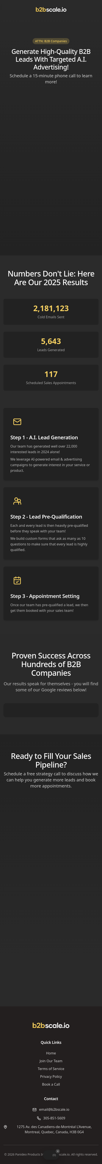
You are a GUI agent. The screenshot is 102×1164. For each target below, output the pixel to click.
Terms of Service (51, 1068)
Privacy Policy (51, 1076)
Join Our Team (50, 1061)
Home (51, 1053)
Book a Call (51, 1084)
